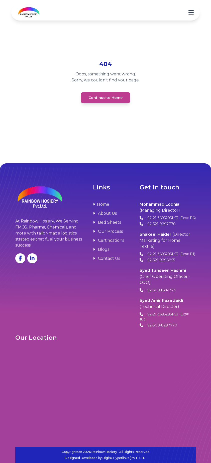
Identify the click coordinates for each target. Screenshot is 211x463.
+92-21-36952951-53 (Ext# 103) (164, 316)
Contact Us (106, 258)
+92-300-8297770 (158, 325)
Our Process (108, 231)
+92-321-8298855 (157, 260)
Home (101, 204)
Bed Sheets (107, 222)
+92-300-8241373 (158, 290)
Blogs (101, 249)
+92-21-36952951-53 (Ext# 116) (168, 218)
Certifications (108, 240)
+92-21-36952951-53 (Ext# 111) (167, 254)
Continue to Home (105, 97)
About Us (105, 213)
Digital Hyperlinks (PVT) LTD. (124, 458)
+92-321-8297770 (158, 224)
